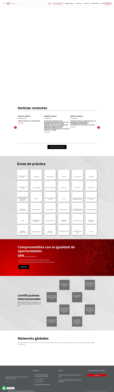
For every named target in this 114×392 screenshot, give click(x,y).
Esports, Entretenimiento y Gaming (50, 199)
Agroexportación (50, 176)
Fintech (63, 198)
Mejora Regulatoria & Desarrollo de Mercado (77, 210)
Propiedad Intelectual (50, 220)
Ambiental (64, 176)
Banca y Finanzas (77, 176)
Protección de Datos (77, 220)
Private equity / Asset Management (36, 221)
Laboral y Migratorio (36, 209)
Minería (22, 220)
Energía (36, 198)
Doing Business (95, 3)
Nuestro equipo (69, 3)
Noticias (87, 3)
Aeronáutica (36, 176)
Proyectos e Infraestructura (91, 221)
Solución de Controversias (50, 232)
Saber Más (24, 267)
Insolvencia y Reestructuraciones (23, 210)
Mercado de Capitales (91, 209)
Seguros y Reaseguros (36, 231)
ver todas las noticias (57, 147)
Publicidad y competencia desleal (22, 232)
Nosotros (78, 3)
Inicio (49, 3)
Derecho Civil (77, 187)
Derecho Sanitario (91, 187)
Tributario (91, 231)
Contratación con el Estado (23, 188)
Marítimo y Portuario (64, 209)
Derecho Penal (64, 187)
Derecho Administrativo (50, 187)
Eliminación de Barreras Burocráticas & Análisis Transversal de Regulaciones (23, 199)
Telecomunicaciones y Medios (77, 232)
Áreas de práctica (57, 3)
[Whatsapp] (4, 388)
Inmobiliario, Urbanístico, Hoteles (91, 199)
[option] (31, 120)
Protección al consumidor (64, 221)
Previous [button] (15, 127)
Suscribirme (96, 375)
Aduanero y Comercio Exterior (22, 176)
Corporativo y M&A (36, 187)
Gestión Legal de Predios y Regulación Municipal (77, 199)
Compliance (91, 176)
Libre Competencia (50, 209)
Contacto (103, 3)
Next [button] (98, 127)
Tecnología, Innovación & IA (64, 232)
